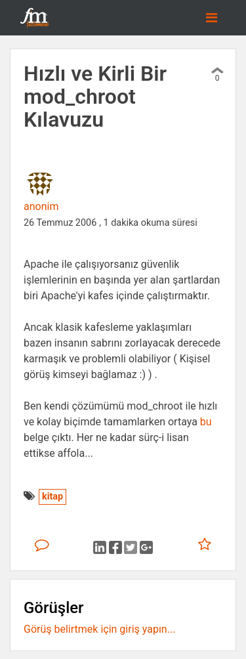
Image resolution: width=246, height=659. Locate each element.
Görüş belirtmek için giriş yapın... (99, 629)
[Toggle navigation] (211, 17)
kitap (52, 496)
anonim (41, 206)
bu (206, 421)
